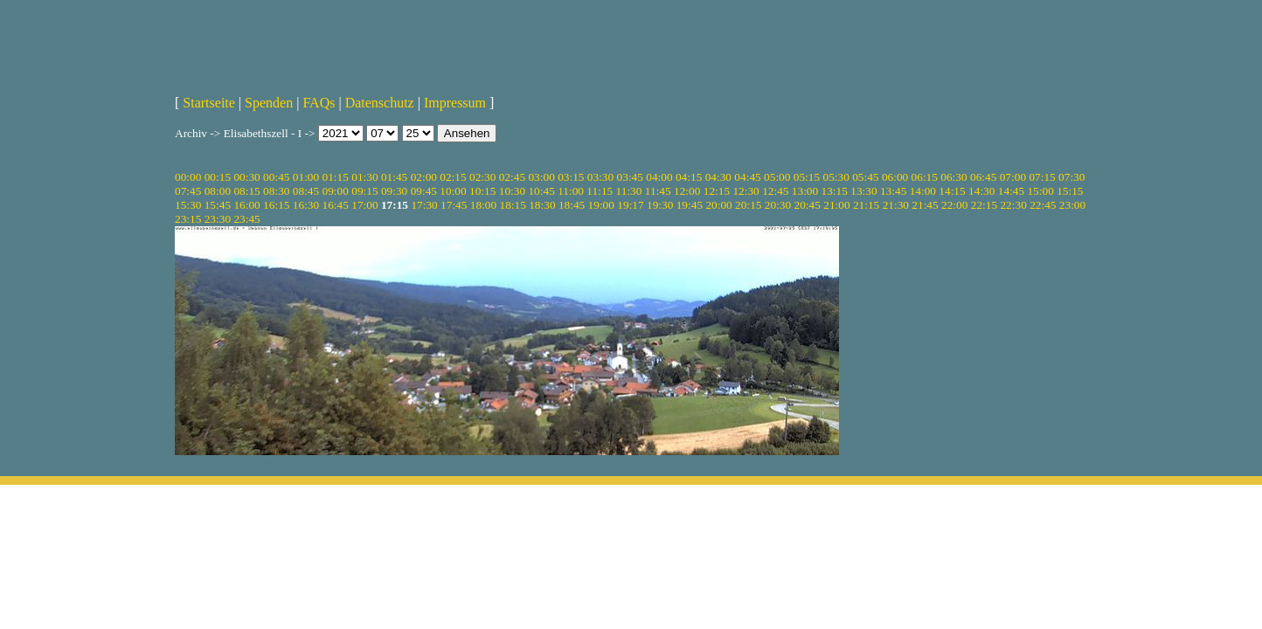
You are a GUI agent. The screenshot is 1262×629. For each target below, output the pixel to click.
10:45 (541, 190)
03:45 (630, 176)
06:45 (983, 176)
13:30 (863, 190)
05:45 (865, 176)
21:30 (896, 204)
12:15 (717, 190)
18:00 (483, 204)
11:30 (629, 190)
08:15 (246, 190)
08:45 (306, 190)
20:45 (807, 204)
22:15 (984, 204)
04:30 (718, 176)
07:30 (1071, 176)
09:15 (364, 190)
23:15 (188, 218)
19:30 (660, 204)
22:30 (1013, 204)
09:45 (424, 190)
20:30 (778, 204)
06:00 (895, 176)
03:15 (571, 176)
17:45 (453, 204)
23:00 (1072, 204)
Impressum (455, 102)
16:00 (246, 204)
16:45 (335, 204)
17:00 (364, 204)
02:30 (482, 176)
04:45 (747, 176)
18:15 (512, 204)
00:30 (246, 176)
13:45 (893, 190)
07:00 (1013, 176)
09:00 (335, 190)
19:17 (630, 204)
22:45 (1043, 204)
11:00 (571, 190)
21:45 (925, 204)
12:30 (745, 190)
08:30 (276, 190)
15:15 (1070, 190)
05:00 (777, 176)
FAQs (318, 102)
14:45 (1011, 190)
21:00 (836, 204)
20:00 (718, 204)
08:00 (218, 190)
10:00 (453, 190)
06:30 (953, 176)
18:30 (542, 204)
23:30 (218, 218)
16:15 (276, 204)
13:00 (805, 190)
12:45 (775, 190)
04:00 (659, 176)
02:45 (512, 176)
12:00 (687, 190)
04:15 (689, 176)
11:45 (658, 190)
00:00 (188, 176)
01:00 (306, 176)
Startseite (209, 102)
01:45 (394, 176)
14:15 (952, 190)
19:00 (601, 204)
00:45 (276, 176)
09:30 (394, 190)
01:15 (335, 176)
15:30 (188, 204)
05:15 (807, 176)
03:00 (541, 176)
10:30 (512, 190)
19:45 (689, 204)
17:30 (424, 204)
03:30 (600, 176)
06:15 (925, 176)
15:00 (1040, 190)
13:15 (835, 190)
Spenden (269, 102)
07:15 (1042, 176)
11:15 (599, 190)
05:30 (835, 176)
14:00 (923, 190)
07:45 (188, 190)
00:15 (218, 176)
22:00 (954, 204)
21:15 (866, 204)
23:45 (246, 218)
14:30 (981, 190)
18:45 (571, 204)
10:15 (482, 190)
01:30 (364, 176)
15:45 (218, 204)
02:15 (453, 176)
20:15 (748, 204)
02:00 (424, 176)
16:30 (306, 204)
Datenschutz (379, 102)
